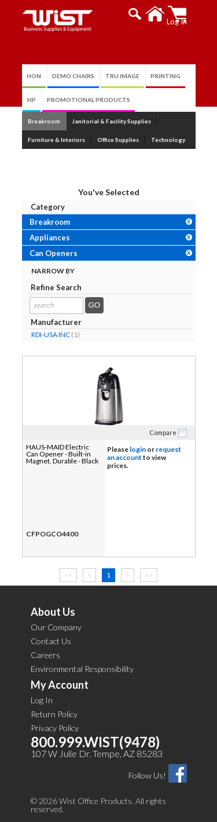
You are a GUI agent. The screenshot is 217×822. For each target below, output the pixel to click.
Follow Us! (147, 775)
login (138, 449)
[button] (135, 14)
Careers (45, 655)
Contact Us (51, 641)
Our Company (56, 627)
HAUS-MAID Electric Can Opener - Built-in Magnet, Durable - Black (62, 454)
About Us (53, 611)
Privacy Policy (55, 728)
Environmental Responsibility (82, 669)
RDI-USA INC (50, 334)
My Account (60, 684)
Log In (42, 700)
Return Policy (54, 714)
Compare (162, 432)
